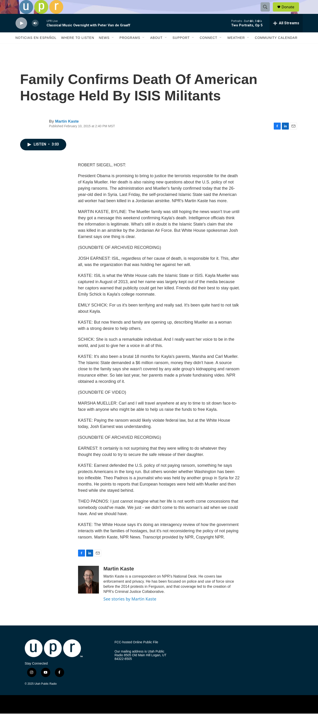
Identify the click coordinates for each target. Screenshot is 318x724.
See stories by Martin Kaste (130, 609)
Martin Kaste (67, 132)
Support (181, 48)
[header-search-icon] (267, 12)
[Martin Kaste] (88, 590)
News (104, 48)
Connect (208, 48)
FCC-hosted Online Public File (136, 652)
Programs (130, 48)
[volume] (35, 33)
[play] (21, 33)
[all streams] (286, 33)
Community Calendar (276, 48)
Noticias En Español (36, 48)
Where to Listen (77, 48)
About (156, 48)
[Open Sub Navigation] (113, 48)
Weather (236, 48)
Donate (291, 12)
